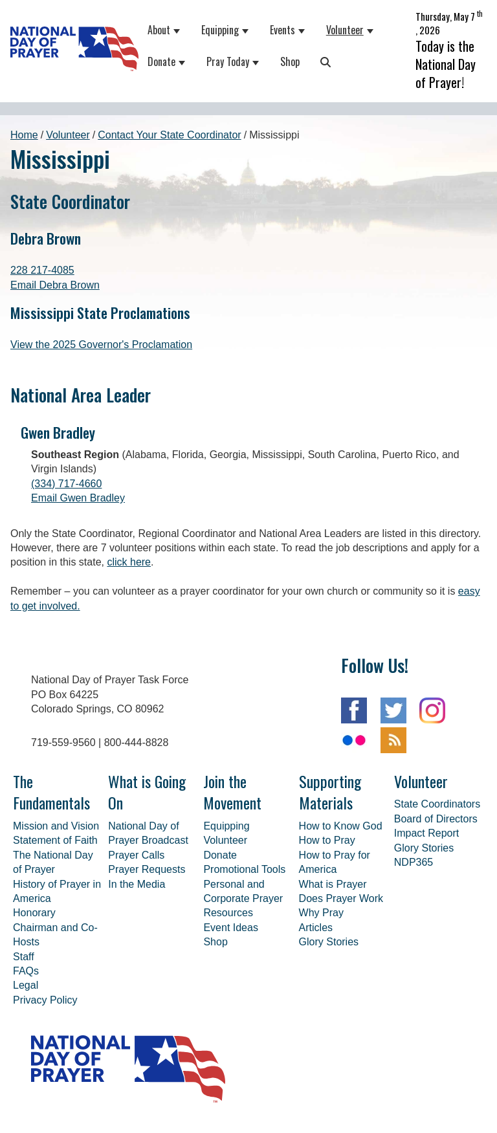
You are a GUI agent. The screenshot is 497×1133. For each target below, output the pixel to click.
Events (276, 16)
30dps (451, 1111)
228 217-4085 (42, 242)
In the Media (136, 857)
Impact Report (426, 805)
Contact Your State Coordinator (169, 107)
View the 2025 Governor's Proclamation (101, 317)
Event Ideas (230, 900)
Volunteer (339, 16)
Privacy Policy (45, 972)
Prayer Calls (136, 827)
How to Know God (340, 798)
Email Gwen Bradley (78, 470)
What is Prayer (333, 857)
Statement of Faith (55, 813)
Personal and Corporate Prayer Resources (243, 872)
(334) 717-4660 (66, 456)
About (153, 16)
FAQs (26, 943)
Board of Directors (436, 791)
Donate (156, 48)
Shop (284, 48)
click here (129, 534)
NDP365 (413, 835)
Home (24, 107)
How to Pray (327, 813)
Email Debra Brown (55, 257)
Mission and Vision (56, 798)
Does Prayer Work (341, 871)
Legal (25, 957)
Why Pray (321, 885)
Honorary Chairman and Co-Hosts (55, 900)
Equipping (214, 16)
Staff (23, 929)
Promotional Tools (244, 842)
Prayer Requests (146, 842)
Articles (316, 900)
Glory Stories (329, 914)
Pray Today (222, 48)
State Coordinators (437, 776)
